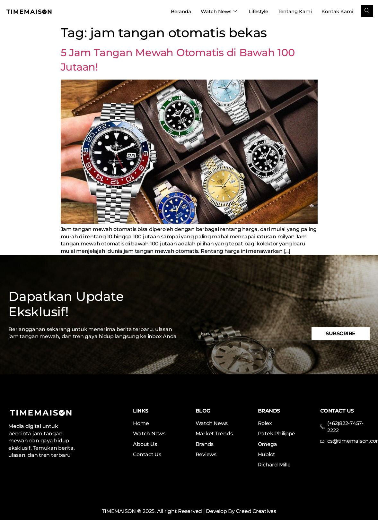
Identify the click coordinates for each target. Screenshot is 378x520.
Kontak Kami (337, 11)
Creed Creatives (256, 511)
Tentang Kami (295, 11)
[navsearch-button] (367, 11)
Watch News (219, 11)
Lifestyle (258, 11)
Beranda (181, 11)
